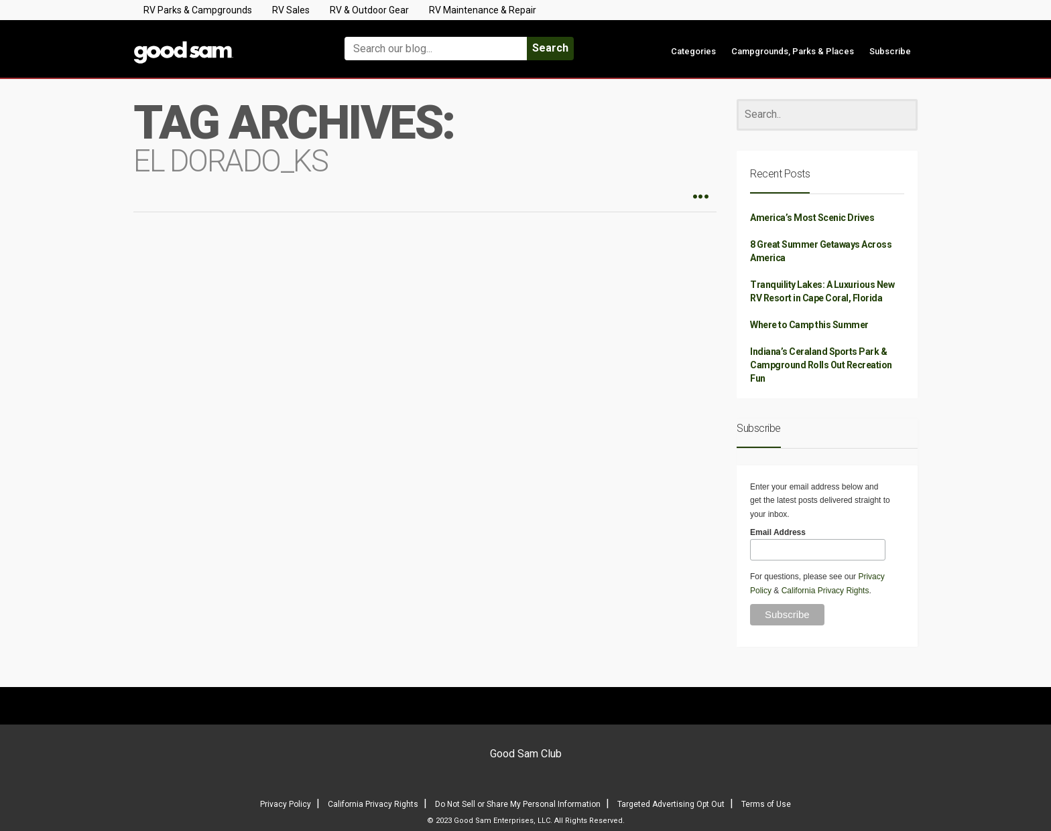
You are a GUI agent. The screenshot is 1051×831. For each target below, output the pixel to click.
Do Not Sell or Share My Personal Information (518, 804)
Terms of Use (766, 804)
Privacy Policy (285, 804)
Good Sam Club (526, 753)
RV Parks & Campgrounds (197, 10)
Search (550, 48)
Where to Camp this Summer (809, 324)
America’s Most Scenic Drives (812, 217)
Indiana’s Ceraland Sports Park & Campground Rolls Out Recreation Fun (821, 365)
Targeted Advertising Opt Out (671, 804)
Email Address (778, 532)
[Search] (827, 115)
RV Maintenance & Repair (482, 10)
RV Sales (291, 10)
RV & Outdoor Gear (369, 10)
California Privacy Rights (825, 590)
